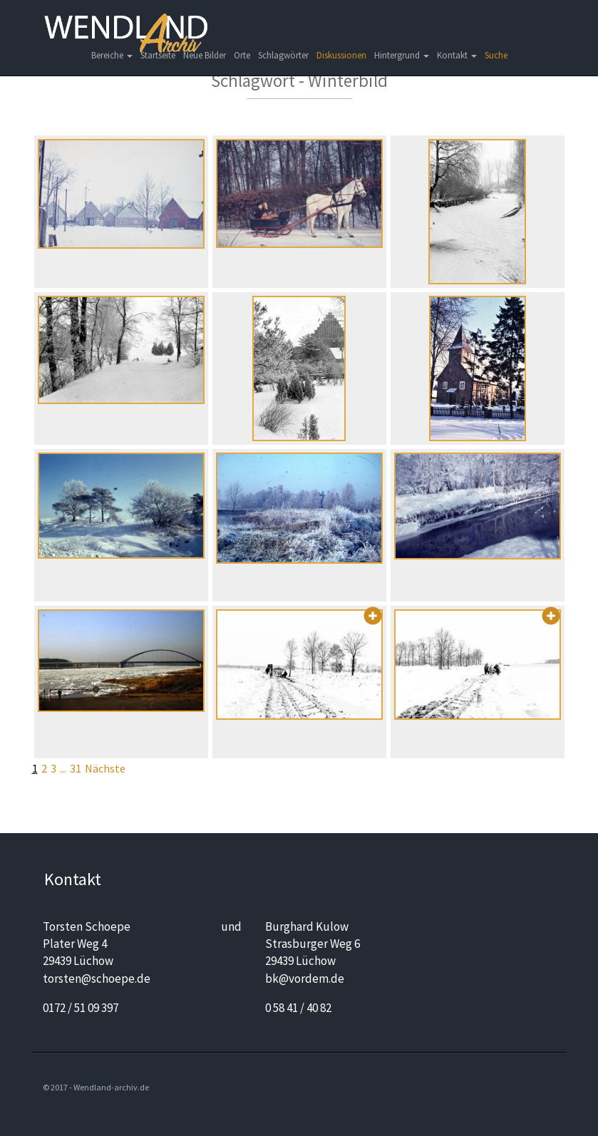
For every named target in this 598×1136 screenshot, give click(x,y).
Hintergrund (401, 55)
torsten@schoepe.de (96, 978)
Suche (496, 55)
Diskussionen (341, 55)
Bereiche (112, 55)
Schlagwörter (283, 55)
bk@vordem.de (304, 978)
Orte (242, 55)
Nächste (105, 768)
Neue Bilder (204, 55)
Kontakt (457, 55)
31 (75, 768)
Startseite (157, 55)
